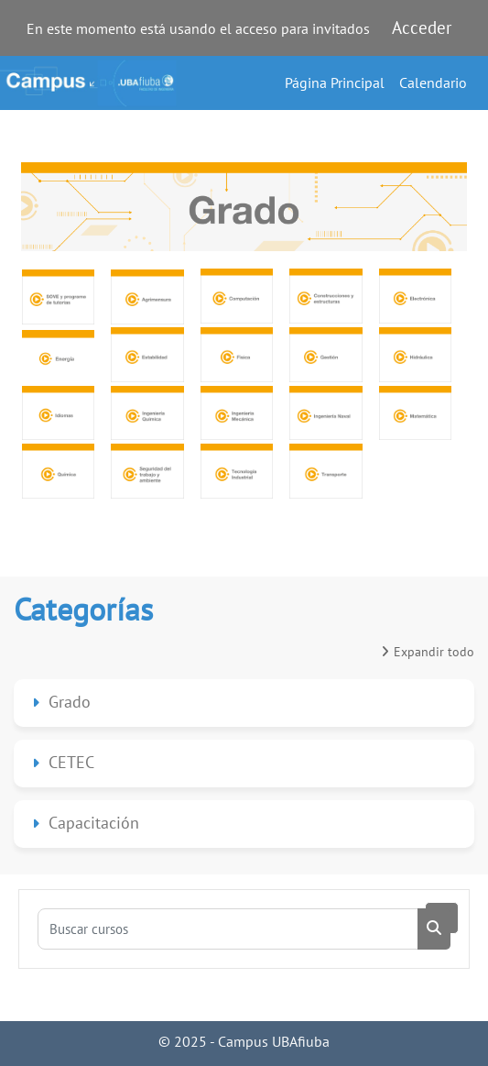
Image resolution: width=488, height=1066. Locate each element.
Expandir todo (434, 651)
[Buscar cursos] (228, 929)
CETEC (71, 762)
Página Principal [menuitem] (335, 82)
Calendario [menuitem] (433, 82)
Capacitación (94, 822)
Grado (70, 701)
